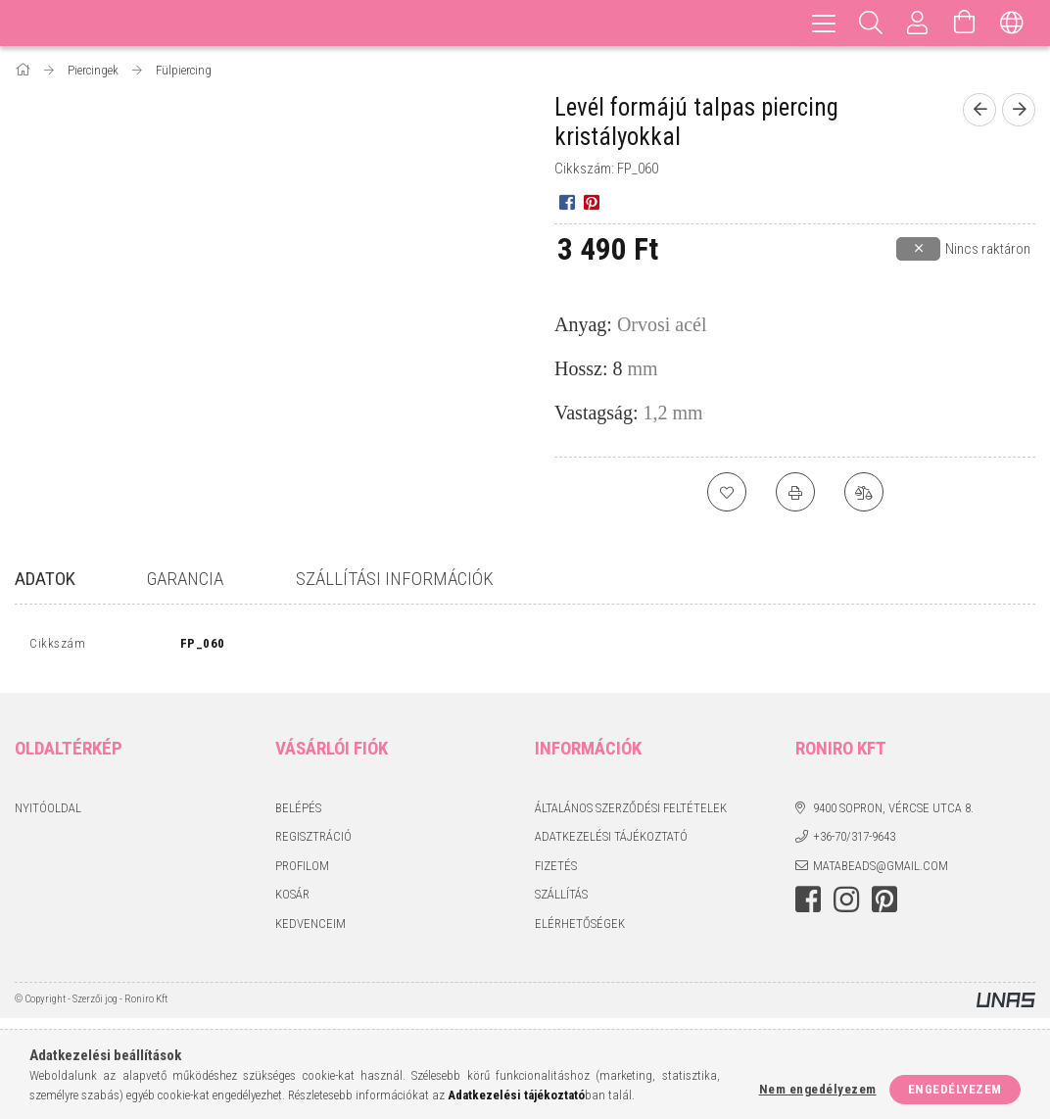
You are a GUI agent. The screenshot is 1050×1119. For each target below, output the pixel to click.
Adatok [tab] (45, 578)
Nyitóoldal (48, 811)
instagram (846, 904)
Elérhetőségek (580, 927)
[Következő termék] (1018, 109)
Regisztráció (313, 841)
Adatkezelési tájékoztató (611, 841)
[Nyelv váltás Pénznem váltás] (1011, 23)
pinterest (884, 904)
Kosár (292, 899)
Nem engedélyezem (818, 1089)
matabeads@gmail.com (880, 869)
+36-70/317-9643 (854, 841)
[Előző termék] (979, 109)
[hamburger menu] (823, 23)
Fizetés (556, 869)
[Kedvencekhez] (726, 491)
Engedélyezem (955, 1089)
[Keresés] (870, 23)
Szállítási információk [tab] (395, 578)
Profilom (302, 869)
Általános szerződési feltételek (631, 811)
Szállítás (561, 899)
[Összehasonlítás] (863, 491)
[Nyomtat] (795, 491)
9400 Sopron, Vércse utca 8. (893, 811)
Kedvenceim (310, 927)
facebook (808, 904)
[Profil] (917, 23)
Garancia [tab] (185, 578)
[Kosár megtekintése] (964, 23)
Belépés (298, 811)
